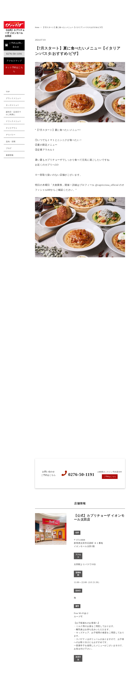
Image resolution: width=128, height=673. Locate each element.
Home (37, 27)
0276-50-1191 (14, 53)
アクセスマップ (14, 60)
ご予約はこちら (110, 476)
